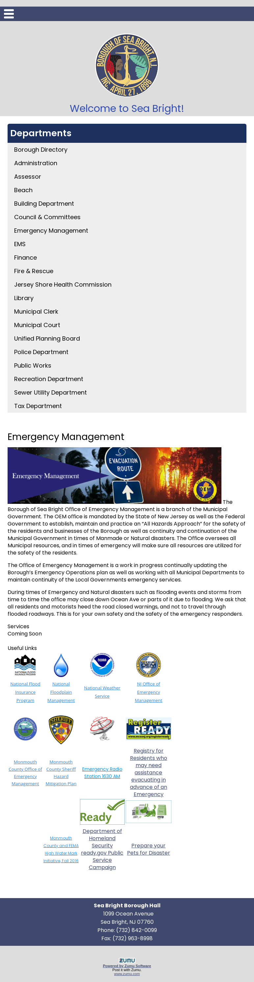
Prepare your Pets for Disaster (148, 849)
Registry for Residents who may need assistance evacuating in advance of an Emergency (148, 772)
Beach (23, 190)
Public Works (32, 365)
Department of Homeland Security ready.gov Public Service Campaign (102, 849)
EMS (20, 244)
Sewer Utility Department (50, 392)
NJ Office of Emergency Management (149, 692)
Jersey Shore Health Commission (63, 284)
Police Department (41, 352)
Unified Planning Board (47, 338)
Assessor (27, 176)
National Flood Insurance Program (25, 692)
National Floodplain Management (61, 692)
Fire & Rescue (33, 271)
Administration (35, 163)
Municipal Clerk (36, 311)
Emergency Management (51, 230)
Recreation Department (48, 379)
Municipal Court (37, 325)
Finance (25, 257)
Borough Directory (40, 149)
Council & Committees (47, 217)
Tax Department (38, 406)
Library (24, 298)
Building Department (44, 203)
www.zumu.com (127, 974)
